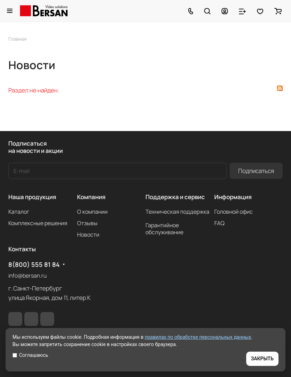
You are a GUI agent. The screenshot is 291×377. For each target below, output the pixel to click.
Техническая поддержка (177, 211)
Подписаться (256, 171)
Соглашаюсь (30, 355)
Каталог (18, 211)
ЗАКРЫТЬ (262, 358)
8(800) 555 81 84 (34, 264)
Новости (88, 234)
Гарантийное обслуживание (164, 228)
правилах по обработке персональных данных (198, 337)
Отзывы (87, 223)
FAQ (219, 223)
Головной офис (233, 211)
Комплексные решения (37, 223)
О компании (92, 211)
